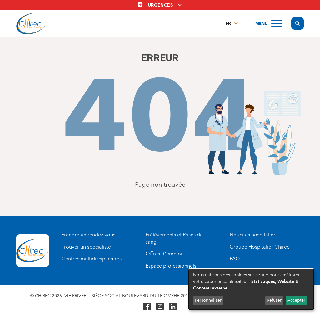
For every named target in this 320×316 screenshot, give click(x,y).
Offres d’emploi (164, 254)
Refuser (274, 300)
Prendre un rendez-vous (88, 235)
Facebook (147, 306)
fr (228, 23)
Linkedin (173, 306)
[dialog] (251, 289)
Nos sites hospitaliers (254, 235)
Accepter (296, 300)
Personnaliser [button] (208, 300)
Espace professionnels (171, 266)
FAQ (235, 259)
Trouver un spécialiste (86, 247)
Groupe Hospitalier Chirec (259, 247)
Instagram (160, 306)
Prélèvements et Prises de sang (174, 238)
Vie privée (75, 296)
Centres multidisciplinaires (92, 259)
